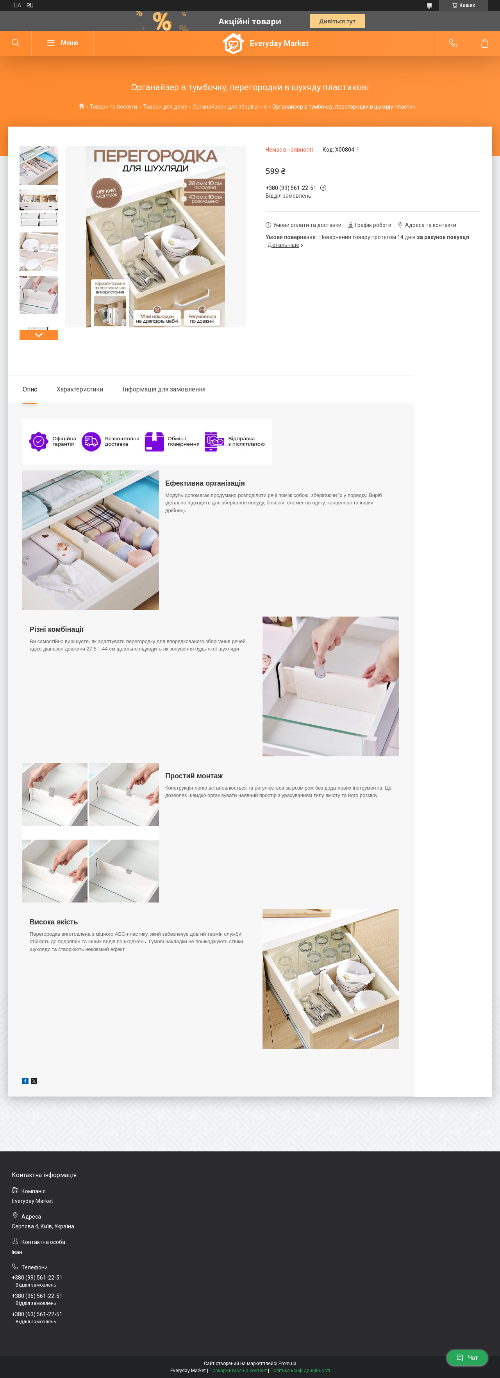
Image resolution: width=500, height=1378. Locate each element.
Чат (467, 1357)
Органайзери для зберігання (230, 107)
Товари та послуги (113, 107)
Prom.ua (287, 1363)
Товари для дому (165, 107)
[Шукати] (15, 43)
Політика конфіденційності (300, 1370)
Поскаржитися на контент (238, 1370)
